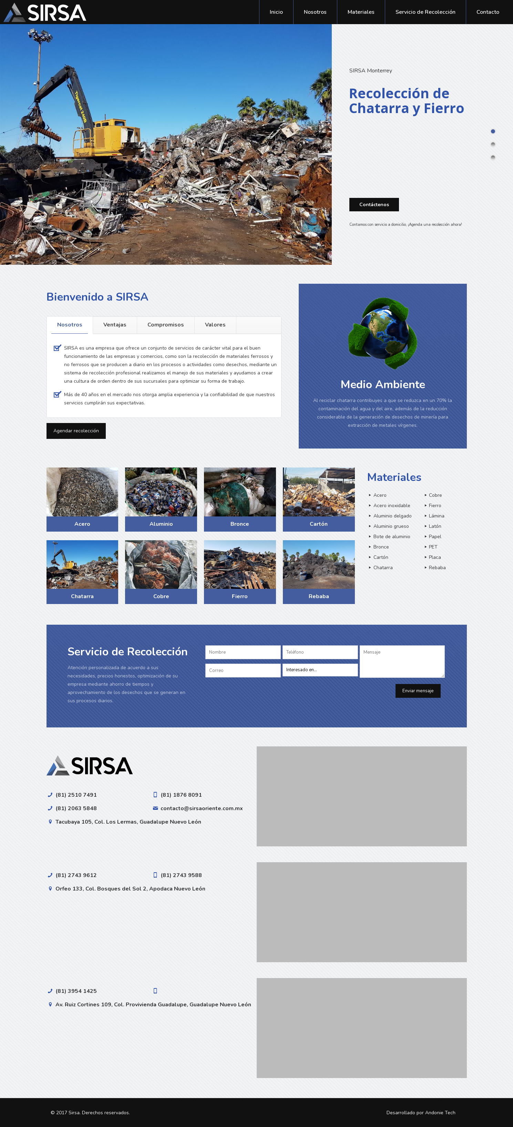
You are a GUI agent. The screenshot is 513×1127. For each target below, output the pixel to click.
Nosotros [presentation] (69, 325)
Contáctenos (374, 204)
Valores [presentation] (215, 325)
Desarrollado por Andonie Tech (421, 1112)
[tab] (70, 324)
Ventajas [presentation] (114, 325)
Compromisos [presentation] (165, 325)
